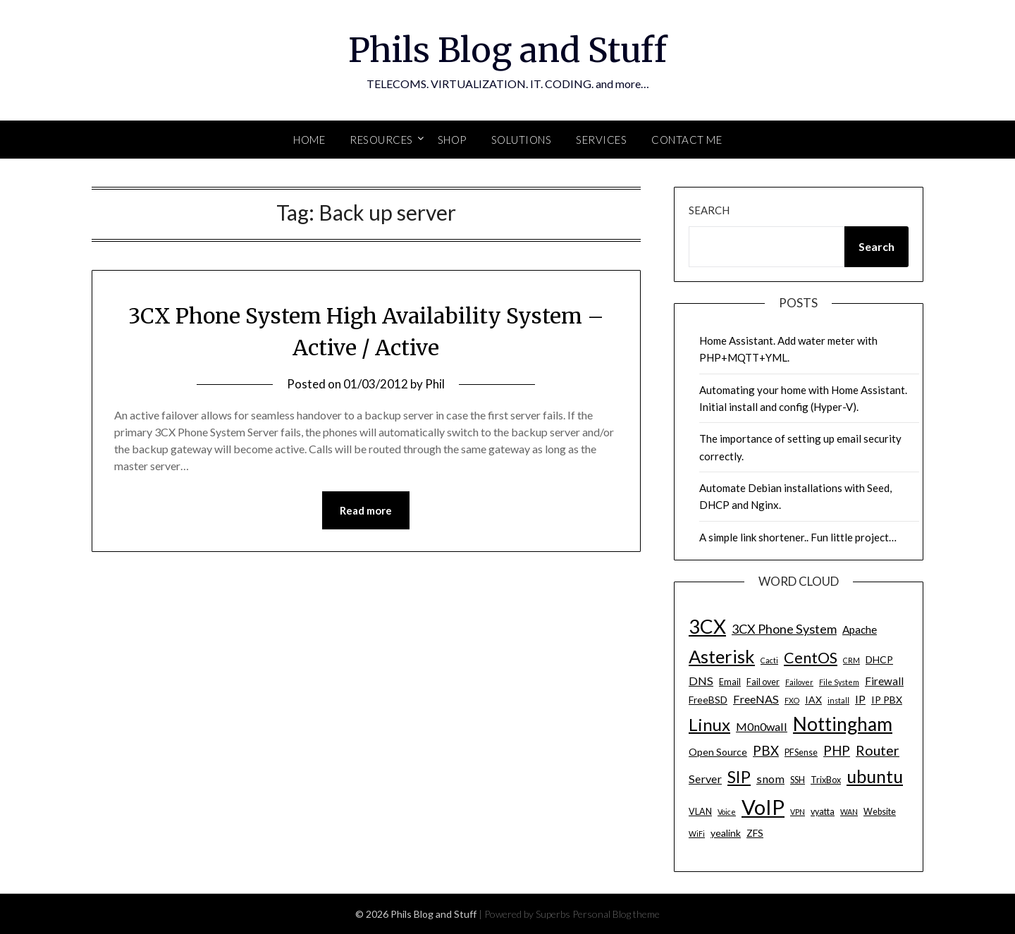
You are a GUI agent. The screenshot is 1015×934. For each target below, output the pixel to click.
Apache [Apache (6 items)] (859, 629)
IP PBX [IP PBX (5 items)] (886, 700)
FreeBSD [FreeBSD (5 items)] (708, 700)
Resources (381, 139)
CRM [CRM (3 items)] (851, 660)
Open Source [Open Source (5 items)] (718, 752)
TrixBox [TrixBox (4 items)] (826, 780)
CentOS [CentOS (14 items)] (810, 658)
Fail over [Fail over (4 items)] (763, 682)
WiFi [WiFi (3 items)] (697, 833)
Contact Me (686, 139)
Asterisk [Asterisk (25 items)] (722, 656)
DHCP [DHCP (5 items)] (879, 659)
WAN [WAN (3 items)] (849, 811)
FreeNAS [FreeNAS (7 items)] (756, 699)
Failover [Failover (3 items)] (799, 682)
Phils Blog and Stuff (507, 50)
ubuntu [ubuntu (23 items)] (875, 776)
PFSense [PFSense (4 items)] (801, 752)
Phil (435, 383)
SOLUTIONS (521, 139)
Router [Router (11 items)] (877, 750)
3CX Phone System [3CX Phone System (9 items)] (784, 629)
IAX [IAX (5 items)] (813, 700)
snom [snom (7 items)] (770, 778)
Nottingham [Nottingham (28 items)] (842, 724)
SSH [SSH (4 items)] (797, 780)
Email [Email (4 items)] (730, 682)
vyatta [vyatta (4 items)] (823, 811)
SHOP (452, 139)
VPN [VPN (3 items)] (797, 811)
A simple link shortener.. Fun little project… (798, 537)
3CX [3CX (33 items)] (707, 626)
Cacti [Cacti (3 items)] (769, 660)
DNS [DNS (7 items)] (701, 680)
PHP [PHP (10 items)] (836, 750)
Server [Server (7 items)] (705, 778)
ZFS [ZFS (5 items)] (754, 833)
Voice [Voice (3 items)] (727, 811)
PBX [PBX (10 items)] (766, 750)
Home (309, 139)
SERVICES (601, 139)
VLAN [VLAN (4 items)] (700, 811)
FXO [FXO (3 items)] (792, 700)
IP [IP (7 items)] (860, 699)
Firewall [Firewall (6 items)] (884, 681)
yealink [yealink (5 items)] (725, 833)
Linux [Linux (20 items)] (709, 724)
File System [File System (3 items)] (839, 682)
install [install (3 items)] (838, 700)
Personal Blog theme (616, 914)
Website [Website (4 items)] (879, 811)
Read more (366, 510)
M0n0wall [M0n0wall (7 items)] (761, 726)
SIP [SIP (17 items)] (739, 777)
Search (709, 210)
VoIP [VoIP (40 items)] (763, 806)
